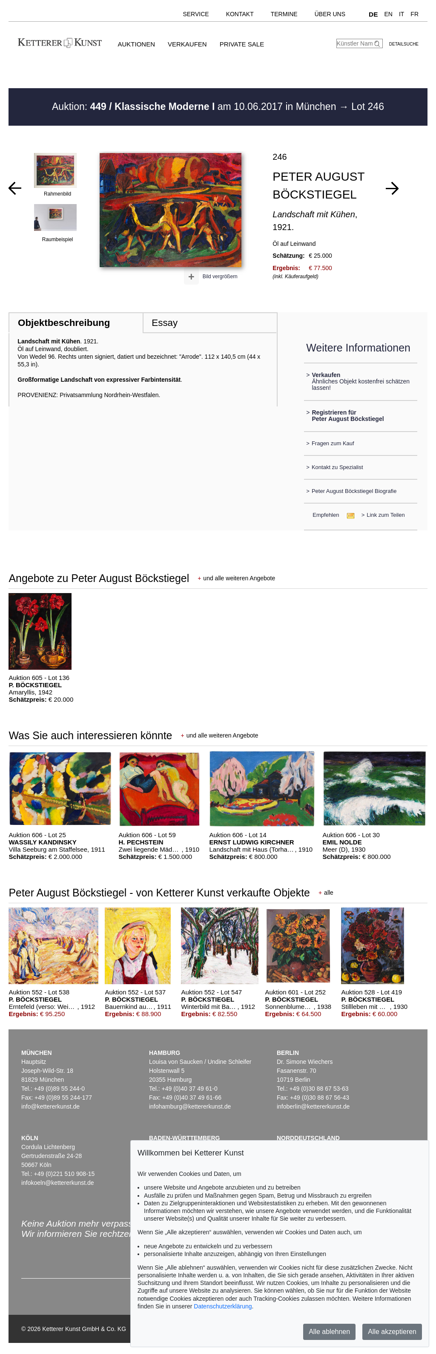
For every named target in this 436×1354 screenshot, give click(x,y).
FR (414, 14)
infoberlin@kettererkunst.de (313, 1106)
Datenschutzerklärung (223, 1306)
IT (401, 14)
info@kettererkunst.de (50, 1106)
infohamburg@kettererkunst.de (190, 1106)
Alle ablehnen (329, 1331)
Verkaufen (187, 44)
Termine (284, 14)
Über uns (330, 14)
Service (196, 14)
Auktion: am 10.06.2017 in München (195, 106)
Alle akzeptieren (392, 1331)
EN (388, 14)
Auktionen (136, 44)
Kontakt (240, 14)
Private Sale (242, 44)
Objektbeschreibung (64, 322)
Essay (165, 322)
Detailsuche (404, 44)
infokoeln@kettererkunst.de (57, 1182)
